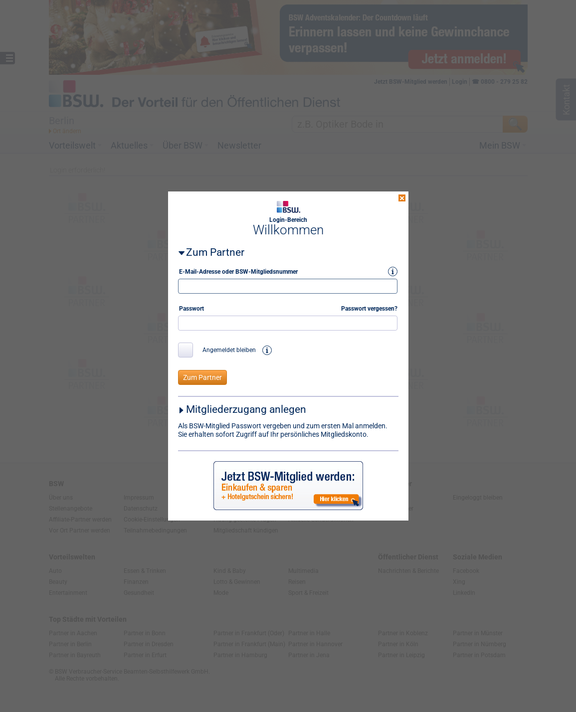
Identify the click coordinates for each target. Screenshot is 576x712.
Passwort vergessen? (369, 298)
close (401, 187)
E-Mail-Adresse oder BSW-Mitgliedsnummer (238, 261)
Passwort (191, 298)
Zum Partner (215, 242)
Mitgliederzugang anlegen (246, 399)
